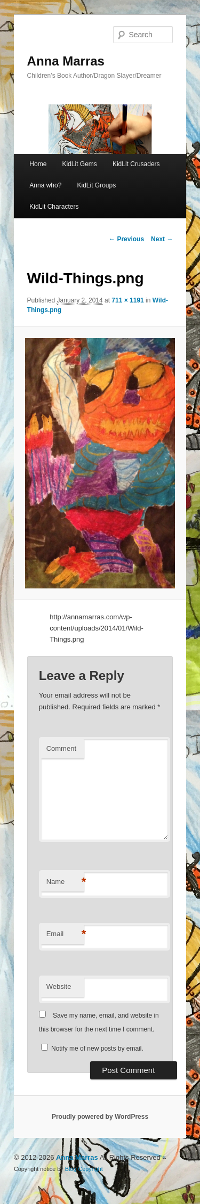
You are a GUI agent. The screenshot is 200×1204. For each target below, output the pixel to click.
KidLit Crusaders (136, 164)
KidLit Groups (96, 185)
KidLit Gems (79, 164)
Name (65, 882)
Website (58, 986)
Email (65, 934)
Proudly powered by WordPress (100, 1116)
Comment (61, 748)
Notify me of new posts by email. (97, 1048)
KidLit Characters (53, 206)
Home (37, 164)
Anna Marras (66, 61)
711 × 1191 (127, 300)
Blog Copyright (84, 1169)
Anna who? (45, 185)
